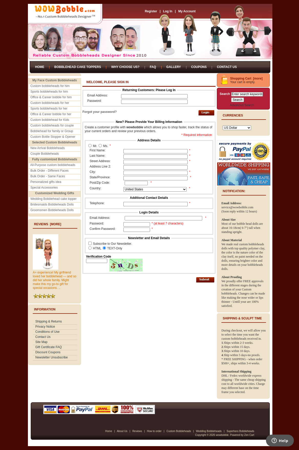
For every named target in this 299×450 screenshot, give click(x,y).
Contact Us (227, 67)
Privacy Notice (45, 326)
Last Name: (97, 156)
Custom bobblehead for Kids (49, 120)
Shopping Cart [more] (246, 78)
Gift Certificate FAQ (48, 347)
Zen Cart (249, 435)
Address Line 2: (100, 166)
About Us (122, 431)
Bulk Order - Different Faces (49, 170)
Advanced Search (242, 105)
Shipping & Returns (48, 321)
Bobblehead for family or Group (51, 131)
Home (39, 67)
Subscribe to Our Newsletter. (112, 244)
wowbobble (222, 435)
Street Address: (100, 161)
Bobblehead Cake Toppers (77, 67)
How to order (154, 431)
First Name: (97, 150)
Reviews (137, 431)
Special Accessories (44, 187)
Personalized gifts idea (45, 182)
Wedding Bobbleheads (208, 431)
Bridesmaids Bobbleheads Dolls (52, 204)
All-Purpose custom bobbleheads (52, 165)
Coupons (199, 67)
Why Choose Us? (125, 67)
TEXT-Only (114, 248)
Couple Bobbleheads (44, 153)
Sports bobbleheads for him (49, 91)
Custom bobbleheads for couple (52, 125)
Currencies (233, 115)
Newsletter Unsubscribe (51, 357)
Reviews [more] (47, 224)
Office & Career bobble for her (50, 114)
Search (225, 94)
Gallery (173, 67)
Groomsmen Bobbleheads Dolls (52, 210)
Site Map (41, 342)
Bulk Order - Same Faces (47, 176)
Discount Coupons (47, 352)
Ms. (105, 146)
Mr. (95, 146)
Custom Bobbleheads (178, 431)
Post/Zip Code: (100, 182)
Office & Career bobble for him (51, 97)
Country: (95, 188)
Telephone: (97, 203)
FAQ (153, 67)
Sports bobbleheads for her (49, 108)
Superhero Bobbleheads (240, 431)
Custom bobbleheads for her (49, 103)
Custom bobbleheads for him (50, 86)
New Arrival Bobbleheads (47, 148)
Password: (94, 101)
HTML (97, 248)
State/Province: (100, 177)
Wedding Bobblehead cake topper (53, 199)
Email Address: (97, 95)
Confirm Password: (102, 229)
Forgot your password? (99, 112)
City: (93, 172)
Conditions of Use (47, 332)
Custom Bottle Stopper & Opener (52, 137)
